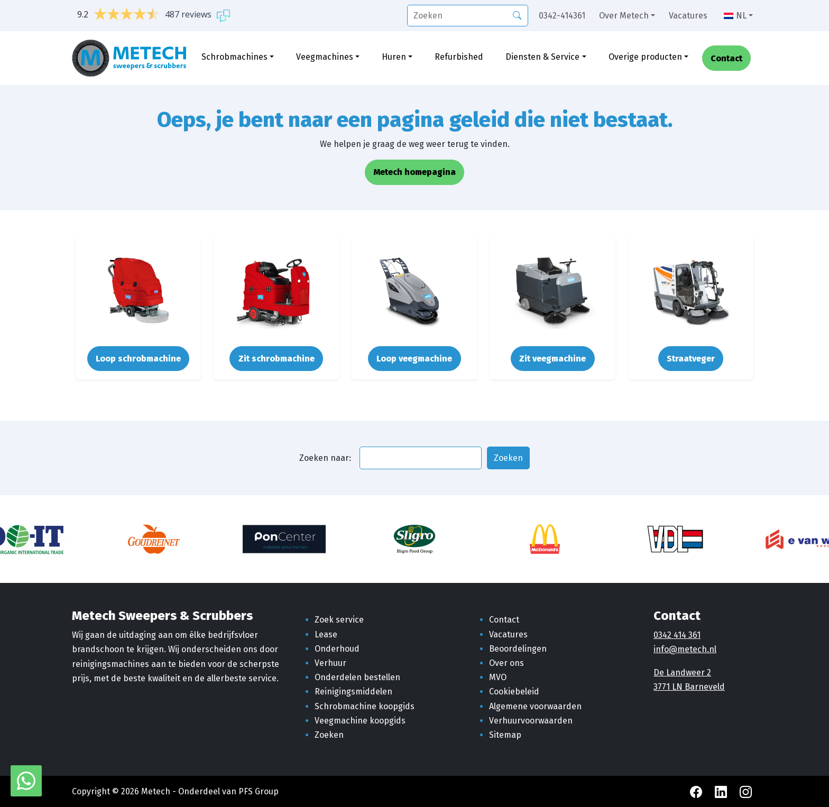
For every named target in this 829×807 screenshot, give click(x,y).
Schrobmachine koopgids (364, 706)
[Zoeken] (517, 14)
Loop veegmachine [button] (414, 359)
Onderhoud (337, 649)
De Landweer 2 (682, 672)
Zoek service (339, 620)
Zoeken (329, 735)
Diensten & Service (542, 57)
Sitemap (505, 735)
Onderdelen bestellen (357, 677)
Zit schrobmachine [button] (276, 359)
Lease (326, 634)
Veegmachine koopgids (360, 721)
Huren (394, 57)
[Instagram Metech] (746, 791)
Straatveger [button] (691, 359)
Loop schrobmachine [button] (138, 359)
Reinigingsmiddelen (353, 692)
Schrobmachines (234, 57)
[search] (467, 15)
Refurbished (459, 57)
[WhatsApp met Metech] (26, 780)
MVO (497, 677)
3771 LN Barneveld (689, 687)
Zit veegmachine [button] (552, 359)
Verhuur (330, 663)
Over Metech (624, 16)
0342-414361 (562, 16)
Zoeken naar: (325, 458)
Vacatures (688, 16)
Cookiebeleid (514, 692)
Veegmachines (324, 57)
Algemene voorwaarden (535, 706)
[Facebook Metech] (697, 791)
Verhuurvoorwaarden (531, 721)
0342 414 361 (677, 635)
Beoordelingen (518, 649)
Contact (726, 58)
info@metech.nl (684, 649)
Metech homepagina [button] (415, 172)
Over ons (506, 663)
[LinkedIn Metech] (722, 791)
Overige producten (645, 57)
